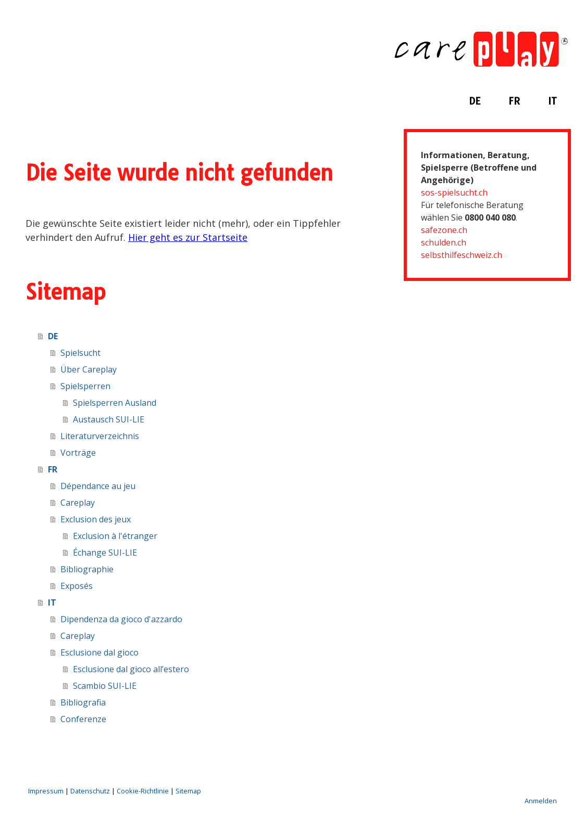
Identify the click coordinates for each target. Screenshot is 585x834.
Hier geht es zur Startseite (187, 237)
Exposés (76, 586)
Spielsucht (80, 352)
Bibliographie (87, 569)
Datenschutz (90, 790)
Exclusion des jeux (95, 519)
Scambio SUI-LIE (104, 685)
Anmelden (541, 800)
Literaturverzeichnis (99, 436)
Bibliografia (83, 702)
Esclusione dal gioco (99, 652)
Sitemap (188, 790)
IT (552, 101)
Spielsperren (85, 386)
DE (474, 101)
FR (514, 101)
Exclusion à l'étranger (115, 536)
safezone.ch (444, 230)
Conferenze (83, 719)
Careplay (77, 502)
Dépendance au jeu (97, 486)
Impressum (46, 790)
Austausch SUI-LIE (108, 419)
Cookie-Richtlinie (143, 790)
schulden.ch (443, 242)
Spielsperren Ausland (114, 402)
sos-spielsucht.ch (454, 192)
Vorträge (78, 452)
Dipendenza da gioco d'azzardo (121, 619)
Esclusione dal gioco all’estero (131, 669)
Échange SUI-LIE (105, 552)
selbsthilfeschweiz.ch (461, 255)
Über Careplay (88, 369)
